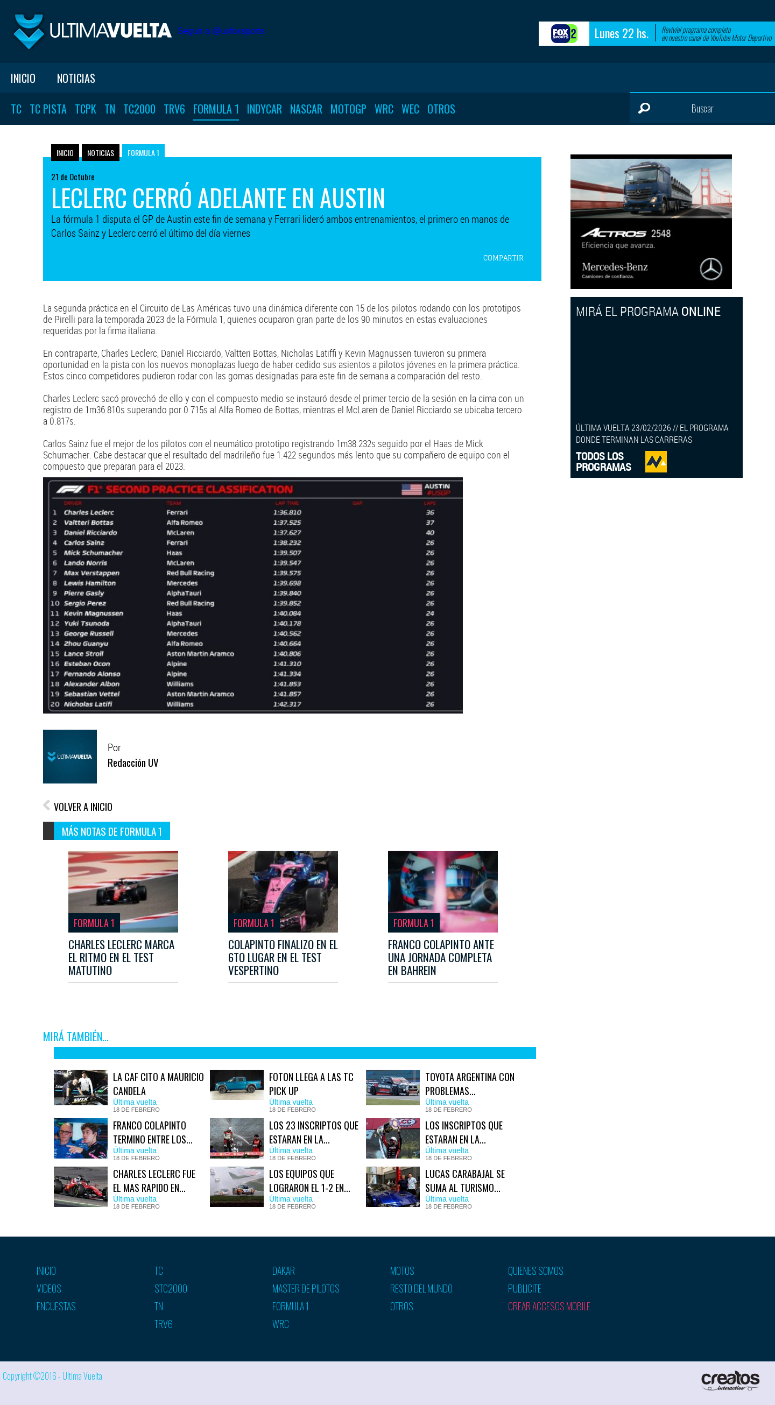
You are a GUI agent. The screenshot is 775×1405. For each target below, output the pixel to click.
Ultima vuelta (91, 31)
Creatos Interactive (731, 1380)
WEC (410, 109)
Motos (402, 1270)
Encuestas (56, 1306)
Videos (49, 1288)
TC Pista (48, 109)
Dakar (283, 1270)
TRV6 (174, 109)
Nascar (306, 109)
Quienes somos (535, 1270)
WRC (384, 109)
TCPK (85, 109)
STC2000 (170, 1288)
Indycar (264, 109)
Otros (441, 109)
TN (109, 109)
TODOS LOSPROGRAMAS (603, 461)
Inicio (23, 78)
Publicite (524, 1288)
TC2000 (139, 109)
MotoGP (348, 109)
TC (16, 109)
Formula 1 (216, 109)
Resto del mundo (421, 1288)
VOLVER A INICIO (83, 807)
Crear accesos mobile (549, 1306)
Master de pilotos (306, 1288)
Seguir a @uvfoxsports (221, 31)
